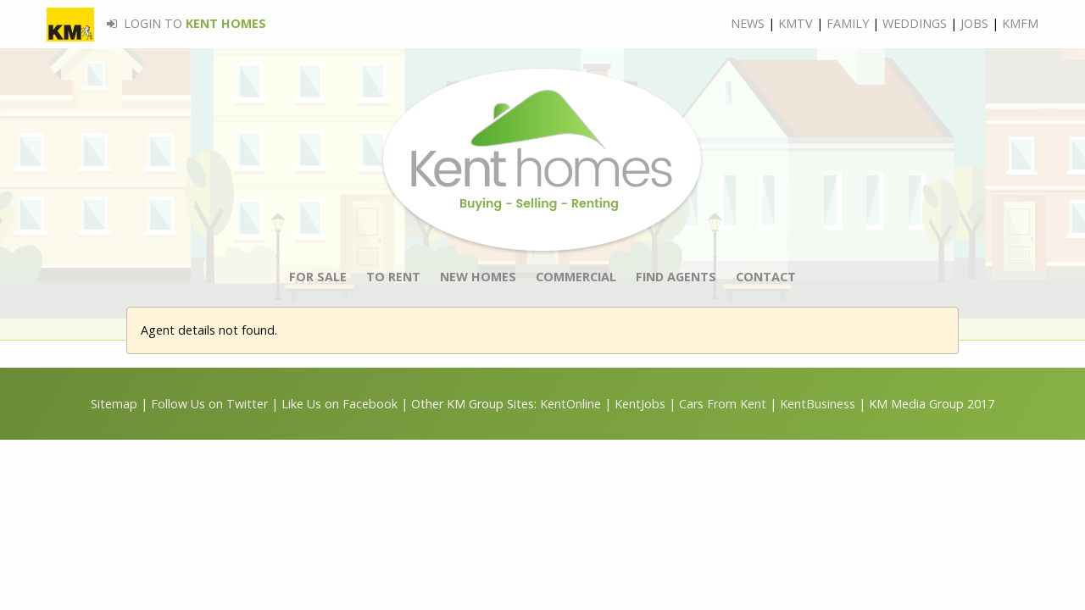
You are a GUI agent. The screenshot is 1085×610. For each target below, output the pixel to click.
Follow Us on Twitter (209, 404)
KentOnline (570, 404)
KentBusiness (817, 404)
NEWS (748, 23)
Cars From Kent (722, 404)
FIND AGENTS (676, 277)
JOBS (974, 23)
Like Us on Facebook (341, 404)
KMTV (795, 23)
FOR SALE (318, 277)
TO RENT (393, 277)
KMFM (1020, 23)
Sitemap (114, 404)
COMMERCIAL (576, 277)
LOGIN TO (156, 23)
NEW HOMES (478, 277)
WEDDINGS (914, 23)
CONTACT (766, 277)
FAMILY (847, 23)
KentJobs (640, 404)
